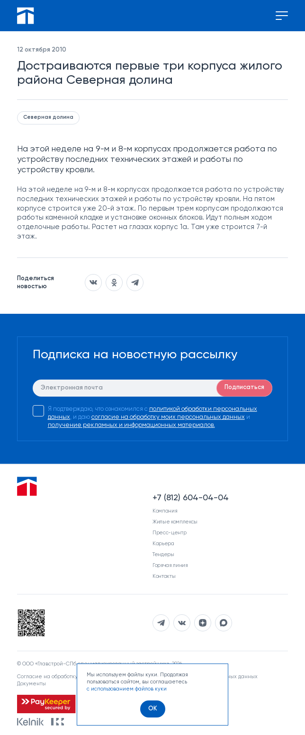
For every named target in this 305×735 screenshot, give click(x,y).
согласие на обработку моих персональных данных (168, 417)
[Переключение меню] (282, 15)
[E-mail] (153, 388)
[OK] (152, 708)
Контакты (163, 576)
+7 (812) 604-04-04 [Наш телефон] (190, 498)
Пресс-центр (169, 532)
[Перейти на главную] (25, 15)
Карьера (163, 543)
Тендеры (163, 554)
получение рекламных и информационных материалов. (131, 425)
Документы (31, 683)
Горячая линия (170, 565)
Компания (164, 511)
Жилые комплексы (174, 521)
